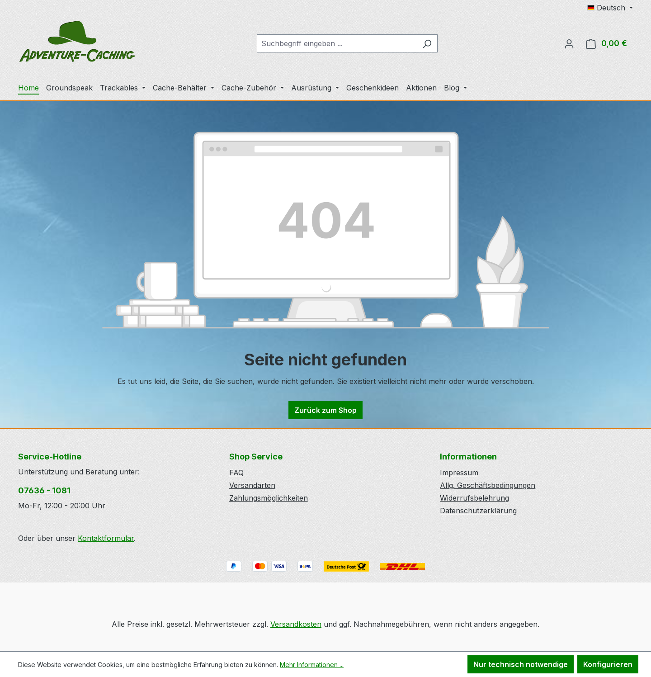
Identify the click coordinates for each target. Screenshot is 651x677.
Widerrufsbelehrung (474, 497)
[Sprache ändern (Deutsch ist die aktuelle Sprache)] (610, 7)
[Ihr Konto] (569, 43)
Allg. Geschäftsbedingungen (487, 485)
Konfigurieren (607, 664)
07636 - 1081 (44, 490)
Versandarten (252, 485)
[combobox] (337, 43)
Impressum (459, 472)
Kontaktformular (106, 538)
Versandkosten (295, 624)
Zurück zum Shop (325, 410)
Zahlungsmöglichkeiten (268, 497)
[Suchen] (427, 43)
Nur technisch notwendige (520, 664)
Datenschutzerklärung (478, 510)
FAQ (236, 472)
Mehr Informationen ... (312, 664)
